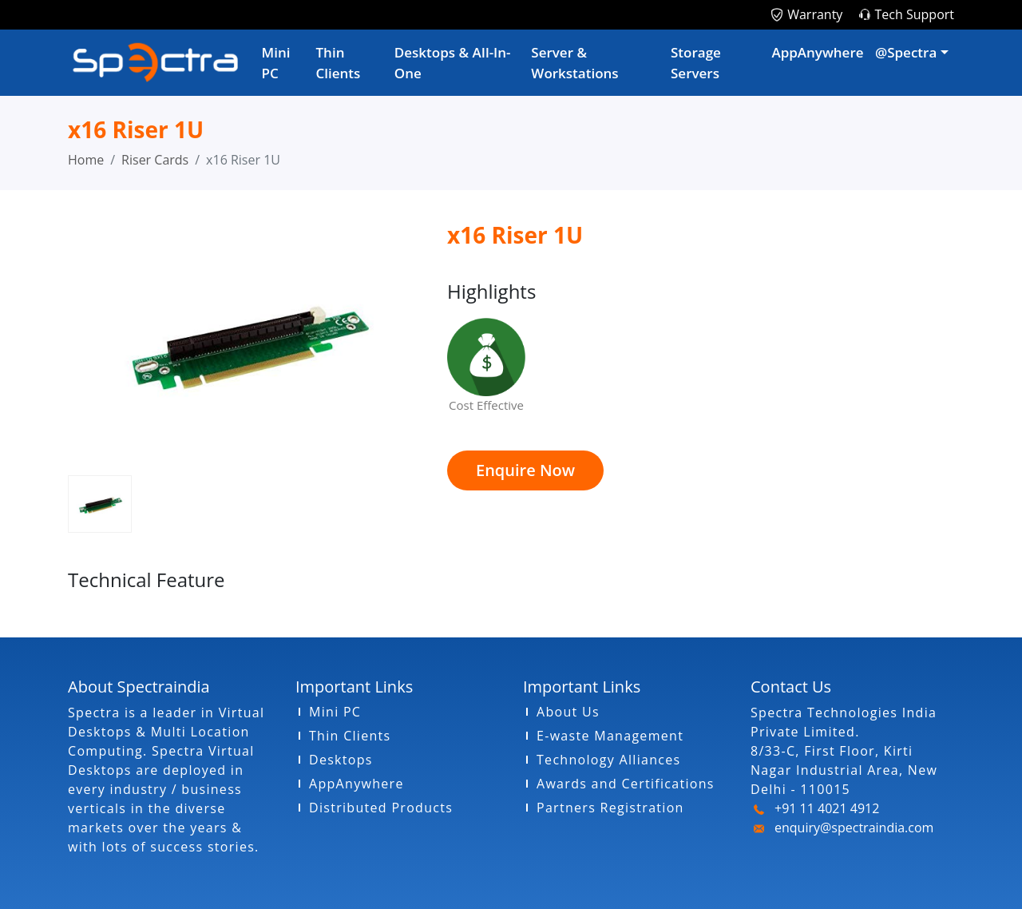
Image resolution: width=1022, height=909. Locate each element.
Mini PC (276, 62)
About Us (568, 711)
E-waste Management (610, 735)
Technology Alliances (608, 759)
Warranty (814, 14)
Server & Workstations (574, 62)
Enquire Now (525, 470)
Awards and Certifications (626, 783)
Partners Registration (610, 807)
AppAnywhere (817, 52)
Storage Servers (696, 62)
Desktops (341, 759)
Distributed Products (381, 807)
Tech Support (914, 14)
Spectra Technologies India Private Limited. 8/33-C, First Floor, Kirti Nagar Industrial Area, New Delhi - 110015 (844, 751)
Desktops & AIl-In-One (452, 62)
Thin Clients (338, 62)
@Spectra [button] (906, 52)
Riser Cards (154, 160)
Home (86, 160)
